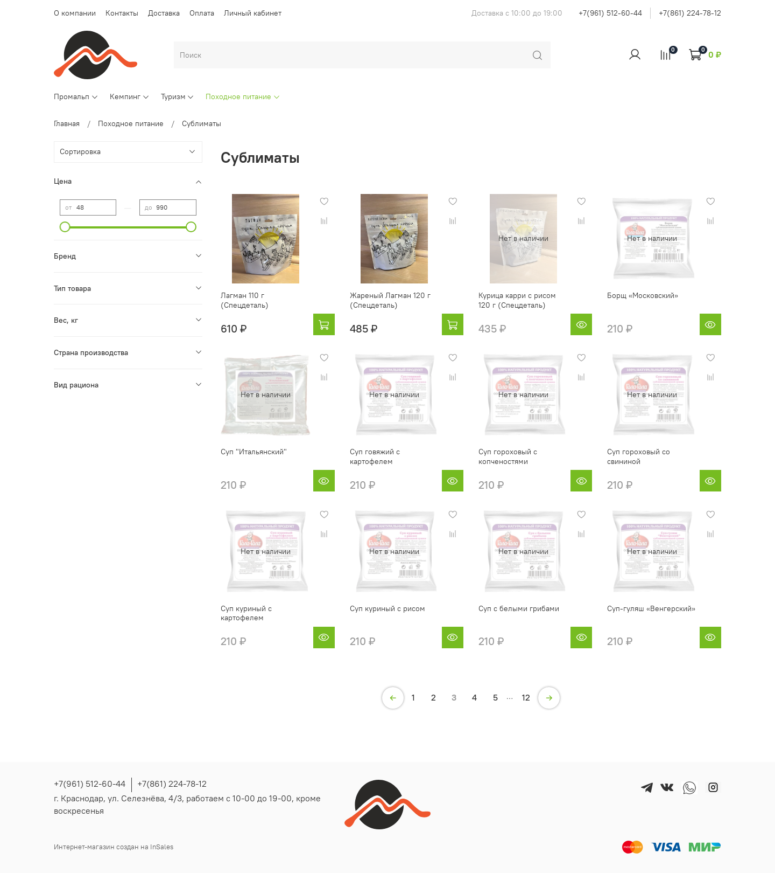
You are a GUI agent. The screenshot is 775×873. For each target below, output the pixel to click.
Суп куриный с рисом (387, 608)
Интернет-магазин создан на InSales (113, 847)
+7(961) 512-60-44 (610, 13)
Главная (67, 123)
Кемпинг (130, 96)
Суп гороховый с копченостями (507, 456)
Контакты (121, 13)
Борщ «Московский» (642, 295)
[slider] (65, 227)
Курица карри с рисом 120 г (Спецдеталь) (517, 300)
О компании (75, 13)
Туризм (178, 96)
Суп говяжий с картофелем (375, 456)
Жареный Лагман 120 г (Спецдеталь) (390, 300)
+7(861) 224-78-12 (690, 13)
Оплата (201, 13)
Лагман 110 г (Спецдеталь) (245, 300)
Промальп (76, 96)
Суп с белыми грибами (518, 608)
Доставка (164, 13)
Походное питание (243, 96)
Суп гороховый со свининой (638, 456)
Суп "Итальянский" (254, 451)
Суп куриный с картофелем (246, 613)
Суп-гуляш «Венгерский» (651, 608)
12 (526, 697)
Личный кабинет (252, 13)
